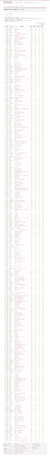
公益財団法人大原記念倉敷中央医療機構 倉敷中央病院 (21, 108)
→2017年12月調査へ (9, 14)
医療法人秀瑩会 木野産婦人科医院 (19, 430)
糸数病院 (16, 49)
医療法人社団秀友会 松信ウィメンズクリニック (21, 315)
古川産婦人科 (16, 349)
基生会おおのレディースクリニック (19, 396)
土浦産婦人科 (16, 333)
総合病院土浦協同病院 (17, 194)
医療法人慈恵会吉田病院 (18, 170)
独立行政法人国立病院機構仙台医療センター (20, 200)
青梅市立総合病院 (17, 241)
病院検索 (16, 2)
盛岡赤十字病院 (17, 216)
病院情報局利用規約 (34, 447)
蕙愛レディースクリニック (18, 249)
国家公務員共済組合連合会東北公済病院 (19, 89)
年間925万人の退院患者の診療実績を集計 (20, 446)
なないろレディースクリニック (18, 111)
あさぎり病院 (16, 334)
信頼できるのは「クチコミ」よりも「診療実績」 (20, 447)
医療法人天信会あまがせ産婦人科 (19, 183)
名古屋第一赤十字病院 (17, 71)
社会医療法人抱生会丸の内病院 (18, 345)
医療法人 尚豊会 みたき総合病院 (19, 261)
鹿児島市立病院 (17, 251)
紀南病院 (16, 151)
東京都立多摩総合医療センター (18, 149)
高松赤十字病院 (17, 382)
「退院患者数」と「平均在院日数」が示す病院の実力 (21, 448)
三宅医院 (16, 107)
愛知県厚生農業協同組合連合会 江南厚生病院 (20, 221)
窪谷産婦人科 (16, 58)
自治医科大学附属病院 (17, 163)
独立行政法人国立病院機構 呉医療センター (20, 116)
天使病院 (16, 167)
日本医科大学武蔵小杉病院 (18, 154)
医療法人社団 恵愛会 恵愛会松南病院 (19, 179)
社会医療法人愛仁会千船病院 (18, 66)
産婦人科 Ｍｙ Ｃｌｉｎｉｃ (18, 263)
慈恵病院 (16, 140)
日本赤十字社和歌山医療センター (19, 238)
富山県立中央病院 (17, 303)
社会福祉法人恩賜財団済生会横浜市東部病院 (20, 143)
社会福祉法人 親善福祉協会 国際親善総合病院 (21, 427)
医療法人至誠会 (17, 133)
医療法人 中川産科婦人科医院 (18, 370)
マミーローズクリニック (18, 162)
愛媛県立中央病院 (17, 40)
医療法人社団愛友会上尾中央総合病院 (19, 298)
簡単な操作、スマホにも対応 (18, 453)
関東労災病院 (16, 73)
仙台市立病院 (16, 148)
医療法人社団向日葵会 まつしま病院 (19, 280)
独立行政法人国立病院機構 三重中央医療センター (21, 344)
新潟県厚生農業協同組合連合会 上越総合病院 (20, 378)
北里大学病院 (16, 160)
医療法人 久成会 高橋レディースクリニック (20, 358)
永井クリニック (17, 53)
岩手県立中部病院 (17, 234)
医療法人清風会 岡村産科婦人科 (19, 101)
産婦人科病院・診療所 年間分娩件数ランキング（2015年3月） (14, 9)
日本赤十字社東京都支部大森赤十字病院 (19, 425)
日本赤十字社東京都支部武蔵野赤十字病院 (20, 225)
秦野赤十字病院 (17, 422)
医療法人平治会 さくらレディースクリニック (20, 126)
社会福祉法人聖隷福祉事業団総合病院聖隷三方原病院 (21, 171)
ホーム (5, 6)
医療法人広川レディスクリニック (19, 329)
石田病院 (16, 122)
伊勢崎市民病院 (17, 340)
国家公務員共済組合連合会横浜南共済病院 (20, 393)
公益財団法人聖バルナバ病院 (18, 97)
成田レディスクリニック (18, 87)
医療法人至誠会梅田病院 (18, 270)
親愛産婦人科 (16, 65)
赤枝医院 (16, 286)
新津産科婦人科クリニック (18, 236)
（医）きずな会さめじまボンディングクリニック (21, 136)
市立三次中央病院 (17, 391)
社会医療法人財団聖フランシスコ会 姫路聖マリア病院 (21, 175)
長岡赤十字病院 (17, 424)
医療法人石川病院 (17, 294)
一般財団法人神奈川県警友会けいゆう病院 (20, 91)
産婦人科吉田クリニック (18, 62)
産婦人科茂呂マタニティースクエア (19, 383)
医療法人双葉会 (17, 365)
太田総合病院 (16, 434)
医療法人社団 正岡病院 (18, 352)
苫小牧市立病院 (17, 273)
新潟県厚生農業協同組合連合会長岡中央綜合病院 (21, 141)
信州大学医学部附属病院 (18, 302)
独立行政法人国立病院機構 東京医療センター (20, 279)
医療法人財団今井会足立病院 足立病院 (19, 54)
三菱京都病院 (16, 362)
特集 (32, 2)
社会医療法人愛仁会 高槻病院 (18, 70)
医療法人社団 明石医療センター (19, 137)
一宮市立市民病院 (17, 306)
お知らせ (35, 2)
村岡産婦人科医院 (17, 357)
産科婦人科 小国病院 (17, 324)
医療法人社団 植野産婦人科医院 (19, 390)
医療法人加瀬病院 (17, 176)
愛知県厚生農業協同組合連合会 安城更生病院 (20, 34)
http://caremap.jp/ (15, 21)
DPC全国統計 (26, 2)
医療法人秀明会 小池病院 (18, 204)
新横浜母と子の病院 (17, 93)
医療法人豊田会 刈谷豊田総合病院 (19, 366)
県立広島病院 (16, 377)
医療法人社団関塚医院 (17, 408)
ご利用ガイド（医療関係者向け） (36, 446)
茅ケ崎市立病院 (17, 374)
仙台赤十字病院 (17, 281)
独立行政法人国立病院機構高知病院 (19, 400)
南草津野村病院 (17, 320)
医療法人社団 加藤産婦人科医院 (19, 231)
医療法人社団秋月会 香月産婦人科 (19, 224)
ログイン (38, 2)
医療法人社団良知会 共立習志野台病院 (19, 112)
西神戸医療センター (17, 240)
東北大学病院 (16, 35)
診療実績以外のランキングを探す (8, 453)
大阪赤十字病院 (17, 361)
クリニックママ (17, 166)
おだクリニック (17, 415)
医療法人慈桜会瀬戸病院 (18, 77)
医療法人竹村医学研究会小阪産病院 (19, 44)
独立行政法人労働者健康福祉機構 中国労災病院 (21, 188)
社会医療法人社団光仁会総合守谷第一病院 (20, 258)
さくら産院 (16, 311)
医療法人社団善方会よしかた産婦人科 (19, 276)
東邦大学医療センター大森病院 (18, 307)
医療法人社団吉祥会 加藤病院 (18, 412)
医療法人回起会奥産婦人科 (18, 409)
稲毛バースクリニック (17, 132)
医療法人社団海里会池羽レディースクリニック (20, 386)
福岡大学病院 (16, 274)
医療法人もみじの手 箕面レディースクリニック (21, 157)
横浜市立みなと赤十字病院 (18, 266)
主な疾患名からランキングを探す (8, 449)
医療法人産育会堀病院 (17, 32)
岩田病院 (16, 310)
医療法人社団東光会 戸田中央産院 (19, 36)
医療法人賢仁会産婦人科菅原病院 (19, 39)
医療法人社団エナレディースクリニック (19, 255)
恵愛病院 (16, 30)
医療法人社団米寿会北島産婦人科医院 (19, 129)
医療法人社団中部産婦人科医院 (18, 297)
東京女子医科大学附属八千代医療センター (20, 348)
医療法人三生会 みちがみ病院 (18, 419)
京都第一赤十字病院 (17, 220)
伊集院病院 (16, 327)
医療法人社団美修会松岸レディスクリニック (20, 104)
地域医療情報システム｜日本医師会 (8, 446)
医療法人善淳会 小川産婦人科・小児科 (19, 330)
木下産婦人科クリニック (18, 323)
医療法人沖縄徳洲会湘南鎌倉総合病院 (19, 95)
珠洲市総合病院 (17, 88)
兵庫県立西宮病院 (17, 254)
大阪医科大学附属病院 (17, 405)
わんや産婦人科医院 (17, 193)
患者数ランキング (20, 2)
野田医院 (16, 387)
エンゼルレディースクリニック (18, 180)
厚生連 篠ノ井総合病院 (18, 431)
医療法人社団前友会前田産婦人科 (19, 418)
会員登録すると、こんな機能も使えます (19, 452)
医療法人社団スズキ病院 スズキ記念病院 (20, 397)
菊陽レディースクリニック (18, 82)
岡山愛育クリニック (17, 98)
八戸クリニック (17, 316)
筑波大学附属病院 (17, 235)
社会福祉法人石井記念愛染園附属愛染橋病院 (20, 50)
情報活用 (30, 2)
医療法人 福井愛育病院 (18, 123)
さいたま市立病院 (17, 246)
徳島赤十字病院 (17, 436)
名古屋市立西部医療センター (18, 81)
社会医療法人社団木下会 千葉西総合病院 (20, 319)
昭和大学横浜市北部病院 (18, 146)
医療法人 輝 (16, 187)
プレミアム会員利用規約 (35, 448)
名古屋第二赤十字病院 (17, 156)
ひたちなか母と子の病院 (18, 205)
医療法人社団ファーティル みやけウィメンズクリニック (22, 217)
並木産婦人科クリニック (18, 84)
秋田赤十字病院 (17, 335)
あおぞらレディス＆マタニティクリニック (20, 437)
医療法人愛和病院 (17, 29)
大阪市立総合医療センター (18, 208)
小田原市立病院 (17, 338)
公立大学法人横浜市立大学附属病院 (19, 244)
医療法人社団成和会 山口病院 (18, 43)
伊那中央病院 (16, 242)
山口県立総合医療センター (18, 184)
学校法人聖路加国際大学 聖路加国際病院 (20, 76)
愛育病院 (16, 46)
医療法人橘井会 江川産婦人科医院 (19, 353)
